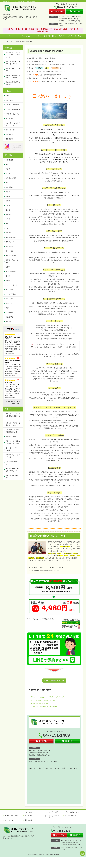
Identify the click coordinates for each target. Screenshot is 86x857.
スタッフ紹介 (10, 118)
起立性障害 (9, 317)
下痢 (7, 228)
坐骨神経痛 (9, 160)
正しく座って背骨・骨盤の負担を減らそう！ (13, 424)
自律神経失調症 (11, 178)
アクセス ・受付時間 (43, 36)
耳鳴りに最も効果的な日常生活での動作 (44, 706)
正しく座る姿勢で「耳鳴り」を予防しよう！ (45, 700)
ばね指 (8, 267)
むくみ (8, 205)
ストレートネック (11, 285)
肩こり (8, 169)
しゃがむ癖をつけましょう (13, 463)
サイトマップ (10, 134)
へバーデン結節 (11, 255)
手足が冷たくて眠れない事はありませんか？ (13, 442)
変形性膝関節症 (11, 237)
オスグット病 (10, 242)
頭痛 (7, 182)
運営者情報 (9, 139)
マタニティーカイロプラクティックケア (13, 124)
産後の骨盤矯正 (11, 271)
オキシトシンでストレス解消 (13, 449)
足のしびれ (9, 303)
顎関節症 (8, 321)
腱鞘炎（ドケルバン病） (12, 261)
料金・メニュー (27, 36)
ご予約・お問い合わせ (75, 36)
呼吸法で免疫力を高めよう (13, 476)
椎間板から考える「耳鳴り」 (40, 703)
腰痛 (7, 164)
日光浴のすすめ (11, 436)
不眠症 (8, 280)
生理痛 (8, 219)
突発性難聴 (9, 187)
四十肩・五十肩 (11, 294)
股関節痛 (8, 232)
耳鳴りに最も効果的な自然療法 (13, 83)
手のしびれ (9, 298)
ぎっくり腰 (9, 289)
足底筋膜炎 (9, 246)
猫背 (7, 308)
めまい (8, 191)
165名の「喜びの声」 (59, 36)
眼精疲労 (8, 214)
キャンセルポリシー (12, 130)
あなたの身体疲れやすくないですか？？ (13, 470)
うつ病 (8, 276)
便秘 (7, 223)
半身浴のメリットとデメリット (13, 456)
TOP (10, 36)
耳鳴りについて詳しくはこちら (54, 680)
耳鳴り (11, 41)
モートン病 (9, 251)
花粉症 (8, 201)
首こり (8, 173)
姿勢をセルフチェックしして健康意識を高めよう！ (13, 416)
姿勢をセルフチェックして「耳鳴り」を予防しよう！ (48, 697)
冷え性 (8, 210)
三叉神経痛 (9, 312)
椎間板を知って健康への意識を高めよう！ (13, 431)
